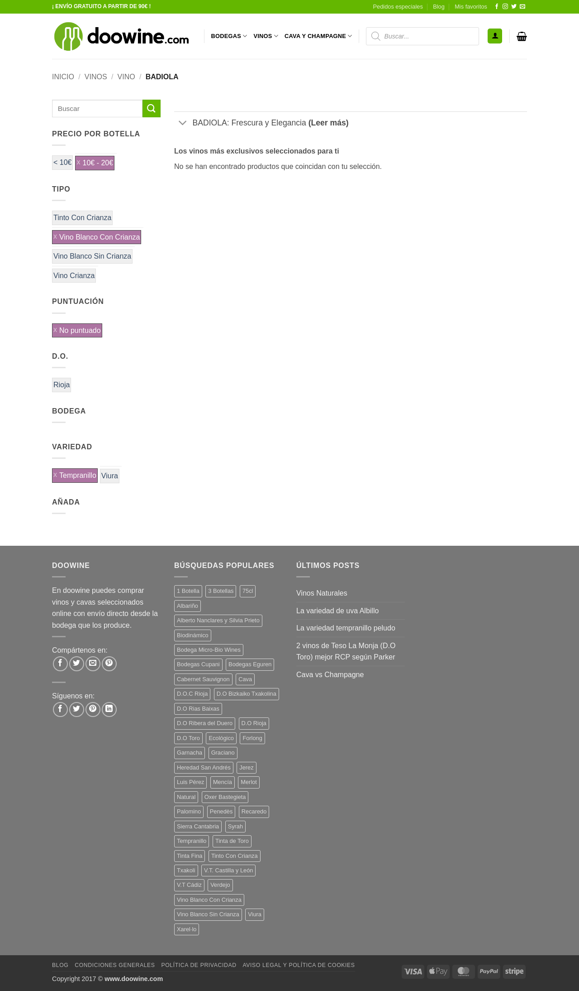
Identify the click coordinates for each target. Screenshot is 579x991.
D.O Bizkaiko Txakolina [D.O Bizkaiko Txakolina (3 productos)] (246, 693)
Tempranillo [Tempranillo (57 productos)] (191, 840)
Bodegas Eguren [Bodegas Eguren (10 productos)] (249, 664)
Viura (109, 476)
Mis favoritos (471, 6)
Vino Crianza (74, 275)
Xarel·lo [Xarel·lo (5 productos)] (186, 929)
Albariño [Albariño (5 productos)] (187, 605)
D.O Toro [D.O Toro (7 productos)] (188, 738)
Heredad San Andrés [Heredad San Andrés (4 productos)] (204, 767)
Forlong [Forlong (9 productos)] (252, 738)
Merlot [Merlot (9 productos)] (249, 782)
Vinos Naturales (321, 593)
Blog (439, 6)
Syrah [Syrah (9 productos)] (235, 826)
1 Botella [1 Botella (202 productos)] (188, 590)
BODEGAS (229, 36)
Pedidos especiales (398, 6)
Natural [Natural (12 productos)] (186, 797)
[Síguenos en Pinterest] (92, 709)
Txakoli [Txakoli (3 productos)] (186, 870)
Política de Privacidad (198, 965)
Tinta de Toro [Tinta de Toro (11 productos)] (232, 840)
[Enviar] (151, 108)
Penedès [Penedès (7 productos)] (221, 811)
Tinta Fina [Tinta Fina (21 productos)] (189, 855)
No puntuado (80, 330)
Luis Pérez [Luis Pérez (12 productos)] (190, 782)
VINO (126, 77)
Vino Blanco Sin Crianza (92, 256)
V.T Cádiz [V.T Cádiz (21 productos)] (189, 884)
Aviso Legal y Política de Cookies (298, 965)
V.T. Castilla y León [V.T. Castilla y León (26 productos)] (228, 870)
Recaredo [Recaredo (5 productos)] (254, 811)
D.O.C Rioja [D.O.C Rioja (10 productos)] (192, 693)
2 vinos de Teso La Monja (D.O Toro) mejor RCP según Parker (345, 651)
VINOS (265, 36)
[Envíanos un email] (522, 7)
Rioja (61, 385)
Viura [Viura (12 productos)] (254, 914)
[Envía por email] (92, 663)
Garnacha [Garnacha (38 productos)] (189, 752)
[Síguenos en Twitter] (514, 7)
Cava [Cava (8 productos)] (245, 679)
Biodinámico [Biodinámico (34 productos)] (193, 635)
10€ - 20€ (97, 163)
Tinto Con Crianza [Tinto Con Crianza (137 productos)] (234, 855)
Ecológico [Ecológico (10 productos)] (221, 738)
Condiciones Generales (115, 965)
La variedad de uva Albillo (337, 611)
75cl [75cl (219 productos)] (247, 590)
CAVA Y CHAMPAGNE (318, 36)
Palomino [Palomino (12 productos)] (189, 811)
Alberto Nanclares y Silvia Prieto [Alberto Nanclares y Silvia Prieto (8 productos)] (218, 620)
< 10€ (62, 162)
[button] (495, 36)
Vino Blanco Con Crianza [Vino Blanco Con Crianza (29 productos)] (209, 899)
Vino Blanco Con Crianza (99, 237)
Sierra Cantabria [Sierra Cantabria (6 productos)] (198, 826)
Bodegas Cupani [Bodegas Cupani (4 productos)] (198, 664)
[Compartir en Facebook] (60, 663)
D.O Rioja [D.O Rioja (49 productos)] (254, 723)
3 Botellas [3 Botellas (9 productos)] (220, 590)
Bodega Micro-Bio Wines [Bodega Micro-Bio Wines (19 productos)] (209, 649)
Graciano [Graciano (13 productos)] (223, 752)
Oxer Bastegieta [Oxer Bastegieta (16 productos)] (225, 797)
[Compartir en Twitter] (76, 663)
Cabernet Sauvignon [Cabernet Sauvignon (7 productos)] (203, 679)
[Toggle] (183, 124)
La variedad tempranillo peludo (345, 628)
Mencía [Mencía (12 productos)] (222, 782)
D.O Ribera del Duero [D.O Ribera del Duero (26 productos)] (205, 723)
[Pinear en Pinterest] (109, 663)
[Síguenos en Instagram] (505, 7)
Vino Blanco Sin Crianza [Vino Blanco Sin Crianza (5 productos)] (208, 914)
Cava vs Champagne (330, 674)
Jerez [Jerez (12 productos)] (246, 767)
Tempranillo (77, 475)
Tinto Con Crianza (82, 217)
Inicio (63, 77)
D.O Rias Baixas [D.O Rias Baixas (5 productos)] (198, 708)
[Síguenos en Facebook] (496, 7)
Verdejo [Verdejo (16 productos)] (220, 884)
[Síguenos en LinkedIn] (109, 709)
